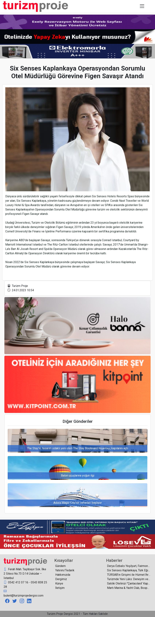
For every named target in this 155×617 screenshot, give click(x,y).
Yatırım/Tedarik (64, 570)
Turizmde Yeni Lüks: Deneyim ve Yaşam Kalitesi (128, 579)
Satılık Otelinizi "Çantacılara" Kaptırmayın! (128, 583)
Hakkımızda (62, 574)
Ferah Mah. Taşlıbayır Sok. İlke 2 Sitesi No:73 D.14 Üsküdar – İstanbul (25, 573)
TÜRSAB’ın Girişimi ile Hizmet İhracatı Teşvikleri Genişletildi (128, 574)
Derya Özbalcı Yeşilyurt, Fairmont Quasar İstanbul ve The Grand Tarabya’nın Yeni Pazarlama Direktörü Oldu (128, 566)
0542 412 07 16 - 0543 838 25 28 (25, 584)
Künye (59, 583)
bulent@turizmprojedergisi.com (23, 593)
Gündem (60, 566)
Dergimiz (61, 579)
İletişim (60, 588)
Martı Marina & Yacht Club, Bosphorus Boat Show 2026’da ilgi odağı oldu (128, 588)
